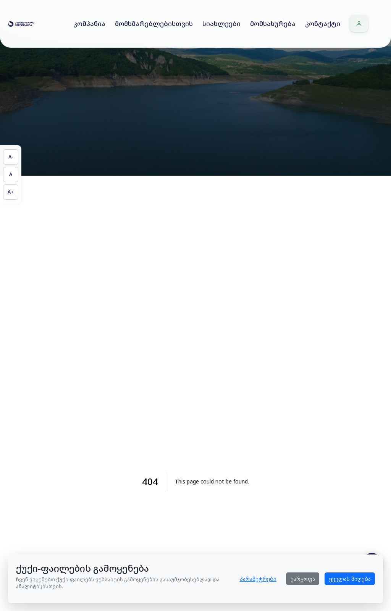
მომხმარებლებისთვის (154, 23)
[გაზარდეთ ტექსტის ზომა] (10, 192)
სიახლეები (221, 23)
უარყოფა (303, 578)
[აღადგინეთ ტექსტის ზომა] (10, 174)
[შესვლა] (359, 23)
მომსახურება (273, 23)
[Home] (21, 24)
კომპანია (89, 23)
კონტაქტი (322, 23)
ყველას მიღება (350, 578)
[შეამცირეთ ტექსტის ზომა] (10, 157)
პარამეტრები (258, 578)
